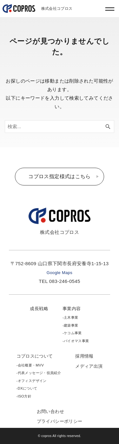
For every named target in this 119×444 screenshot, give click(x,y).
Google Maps (59, 272)
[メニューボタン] (109, 9)
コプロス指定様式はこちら (59, 176)
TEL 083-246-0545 (59, 281)
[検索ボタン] (108, 126)
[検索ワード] (59, 126)
